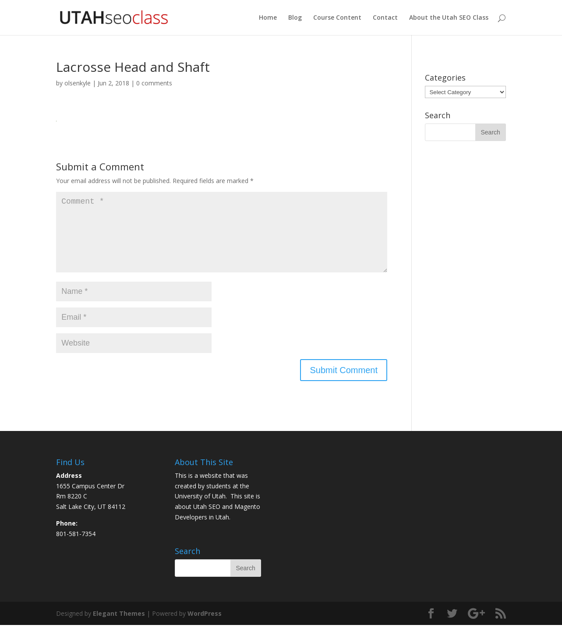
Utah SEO (206, 520)
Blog (295, 17)
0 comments (154, 83)
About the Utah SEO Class (448, 17)
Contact (385, 17)
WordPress (204, 627)
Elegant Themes (119, 627)
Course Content (337, 17)
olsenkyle (77, 83)
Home (268, 17)
